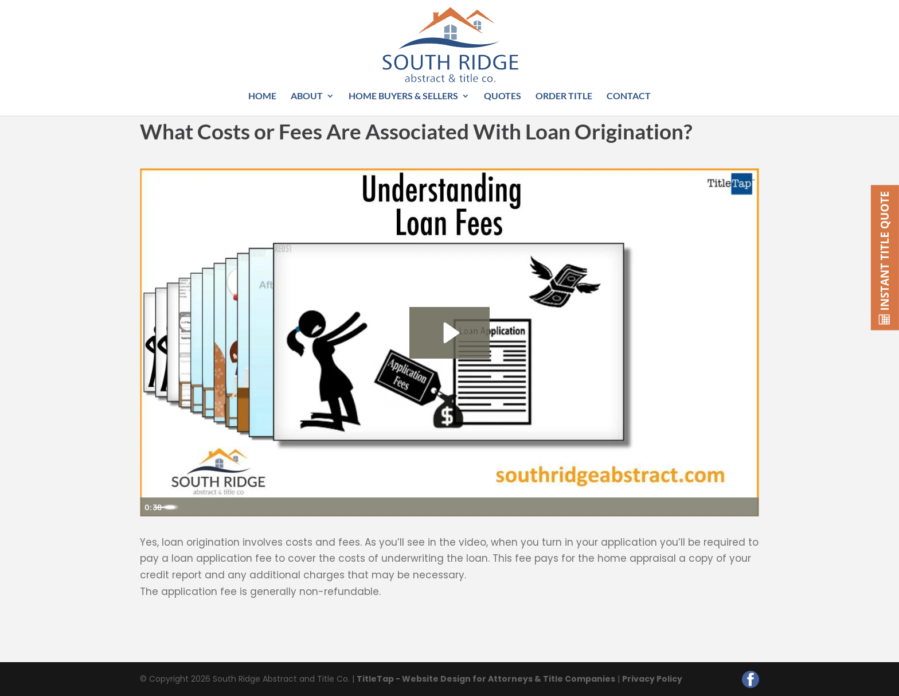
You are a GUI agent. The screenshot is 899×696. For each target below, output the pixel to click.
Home (262, 96)
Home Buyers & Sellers (403, 96)
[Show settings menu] (720, 506)
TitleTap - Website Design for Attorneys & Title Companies (486, 679)
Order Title (564, 96)
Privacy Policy (652, 679)
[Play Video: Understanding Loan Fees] (449, 331)
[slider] (435, 506)
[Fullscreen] (746, 506)
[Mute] (695, 506)
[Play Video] (153, 506)
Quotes (502, 96)
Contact (629, 96)
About (307, 96)
